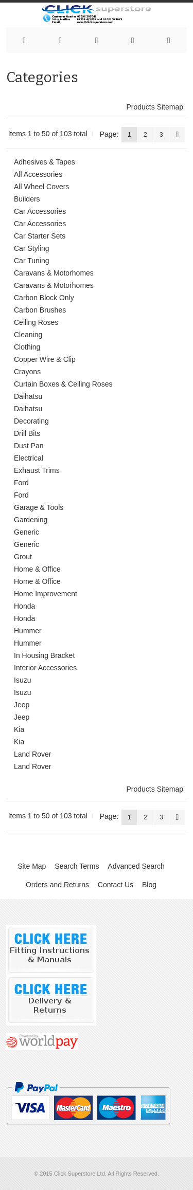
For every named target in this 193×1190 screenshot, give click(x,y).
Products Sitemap (155, 107)
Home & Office (37, 569)
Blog (149, 885)
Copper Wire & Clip (45, 359)
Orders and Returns (57, 885)
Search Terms (77, 866)
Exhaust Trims (37, 470)
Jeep (21, 705)
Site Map (31, 866)
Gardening (30, 520)
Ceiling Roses (36, 322)
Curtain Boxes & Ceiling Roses (63, 384)
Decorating (31, 421)
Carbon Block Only (44, 298)
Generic (26, 532)
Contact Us (115, 885)
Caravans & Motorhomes (54, 273)
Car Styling (31, 248)
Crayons (27, 372)
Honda (24, 606)
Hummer (28, 631)
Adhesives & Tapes (44, 162)
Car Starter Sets (39, 236)
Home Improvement (45, 594)
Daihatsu (28, 396)
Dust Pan (29, 446)
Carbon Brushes (40, 310)
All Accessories (38, 174)
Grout (23, 557)
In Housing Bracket (44, 655)
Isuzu (22, 680)
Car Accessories (40, 211)
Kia (19, 729)
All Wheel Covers (41, 186)
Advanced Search (136, 866)
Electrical (28, 458)
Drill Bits (27, 433)
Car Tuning (31, 261)
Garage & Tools (38, 507)
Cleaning (28, 335)
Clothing (27, 347)
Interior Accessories (45, 668)
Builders (27, 199)
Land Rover (32, 754)
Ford (21, 483)
